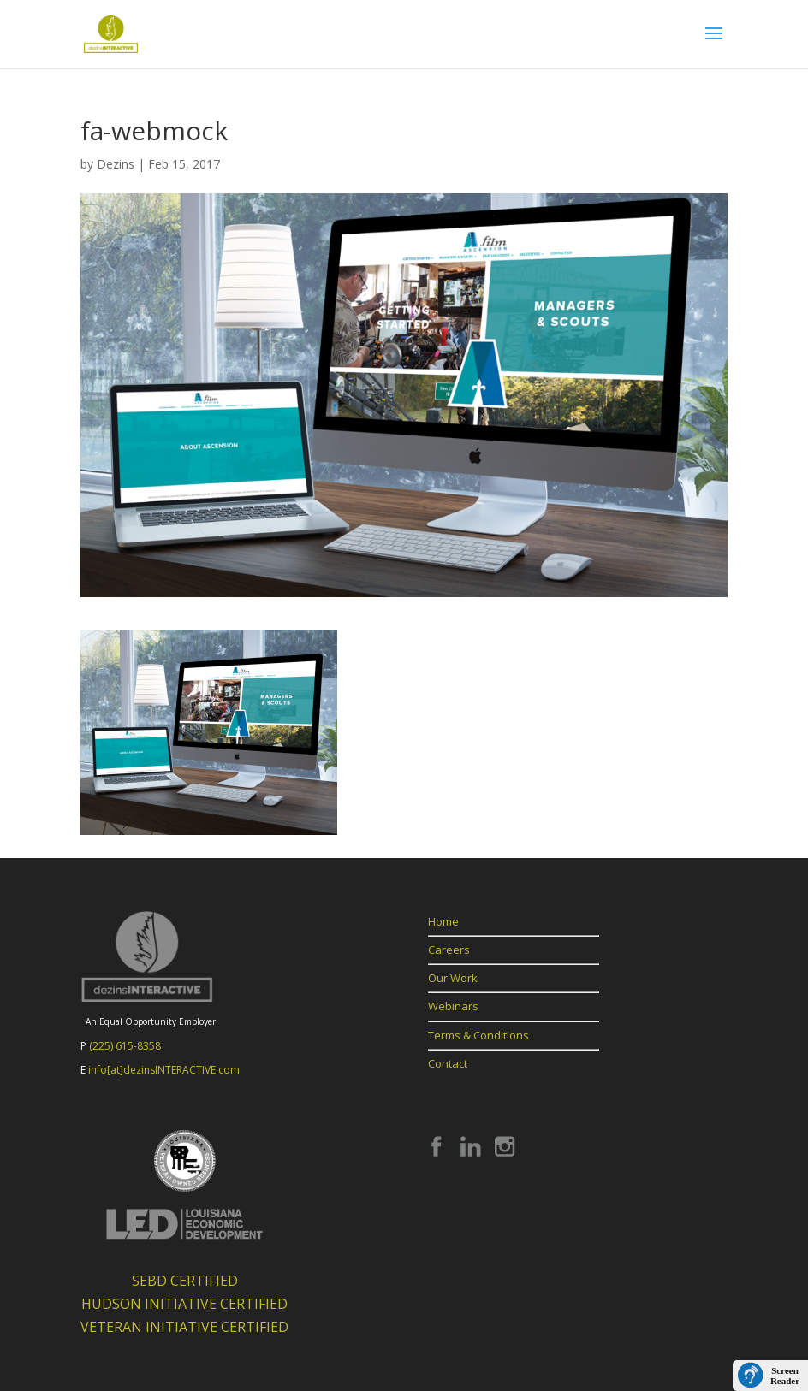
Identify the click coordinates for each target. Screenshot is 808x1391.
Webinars (453, 1006)
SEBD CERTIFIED (185, 1280)
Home (443, 921)
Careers (449, 949)
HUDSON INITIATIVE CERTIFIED (184, 1303)
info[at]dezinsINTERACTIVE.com (164, 1069)
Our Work (453, 978)
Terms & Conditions (478, 1035)
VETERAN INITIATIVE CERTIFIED (184, 1326)
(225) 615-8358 (125, 1046)
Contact (447, 1063)
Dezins (115, 164)
